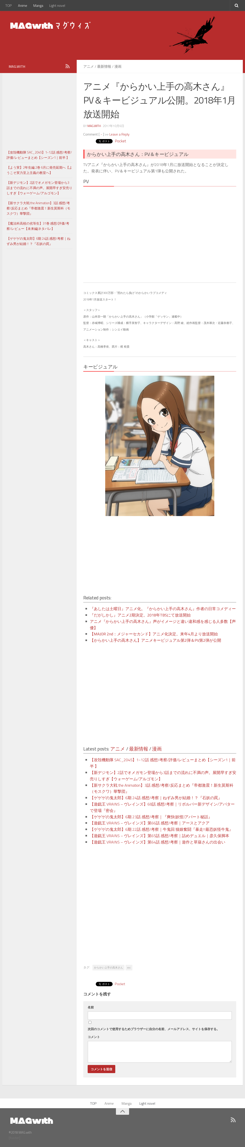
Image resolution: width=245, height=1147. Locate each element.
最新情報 (104, 66)
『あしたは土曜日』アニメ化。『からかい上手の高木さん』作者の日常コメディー (163, 609)
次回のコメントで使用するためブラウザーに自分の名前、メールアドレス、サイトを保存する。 (154, 1029)
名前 (91, 1007)
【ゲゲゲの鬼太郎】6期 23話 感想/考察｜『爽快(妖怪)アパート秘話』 (151, 817)
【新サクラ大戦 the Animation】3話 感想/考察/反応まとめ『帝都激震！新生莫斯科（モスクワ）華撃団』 (38, 208)
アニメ (88, 66)
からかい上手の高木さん (108, 967)
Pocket (120, 141)
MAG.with (94, 125)
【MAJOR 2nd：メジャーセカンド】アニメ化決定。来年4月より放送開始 (154, 634)
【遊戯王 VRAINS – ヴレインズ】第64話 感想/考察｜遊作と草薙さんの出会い (157, 842)
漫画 (117, 66)
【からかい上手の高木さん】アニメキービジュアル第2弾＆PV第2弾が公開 (155, 640)
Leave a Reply (119, 134)
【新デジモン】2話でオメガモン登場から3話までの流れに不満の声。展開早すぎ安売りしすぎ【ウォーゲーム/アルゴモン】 (39, 188)
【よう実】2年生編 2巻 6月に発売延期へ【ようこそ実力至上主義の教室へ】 (39, 170)
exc (129, 967)
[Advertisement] (121, 555)
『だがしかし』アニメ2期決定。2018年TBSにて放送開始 (140, 615)
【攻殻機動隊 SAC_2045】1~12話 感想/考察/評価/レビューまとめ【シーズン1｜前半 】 (39, 155)
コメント (94, 1036)
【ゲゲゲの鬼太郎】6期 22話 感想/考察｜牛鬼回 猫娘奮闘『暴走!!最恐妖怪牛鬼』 (161, 829)
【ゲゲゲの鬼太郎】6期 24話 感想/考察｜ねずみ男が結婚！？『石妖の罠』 (156, 798)
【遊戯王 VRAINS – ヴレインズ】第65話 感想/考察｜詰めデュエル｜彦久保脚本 (159, 836)
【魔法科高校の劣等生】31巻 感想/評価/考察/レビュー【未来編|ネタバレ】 (38, 226)
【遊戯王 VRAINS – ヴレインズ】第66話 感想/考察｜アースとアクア (149, 823)
